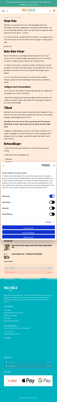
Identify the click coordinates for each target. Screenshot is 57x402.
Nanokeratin (8, 241)
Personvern (7, 318)
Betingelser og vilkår (10, 315)
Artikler (18, 17)
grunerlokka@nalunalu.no (12, 334)
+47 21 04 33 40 (9, 332)
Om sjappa (7, 310)
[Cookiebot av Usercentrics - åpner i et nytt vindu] (41, 165)
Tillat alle (28, 228)
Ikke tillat (28, 237)
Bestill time (7, 46)
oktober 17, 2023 (9, 17)
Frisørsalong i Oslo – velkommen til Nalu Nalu (27, 254)
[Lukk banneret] (54, 165)
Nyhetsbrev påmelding (11, 321)
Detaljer (48, 222)
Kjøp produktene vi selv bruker (13, 313)
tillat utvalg (28, 233)
